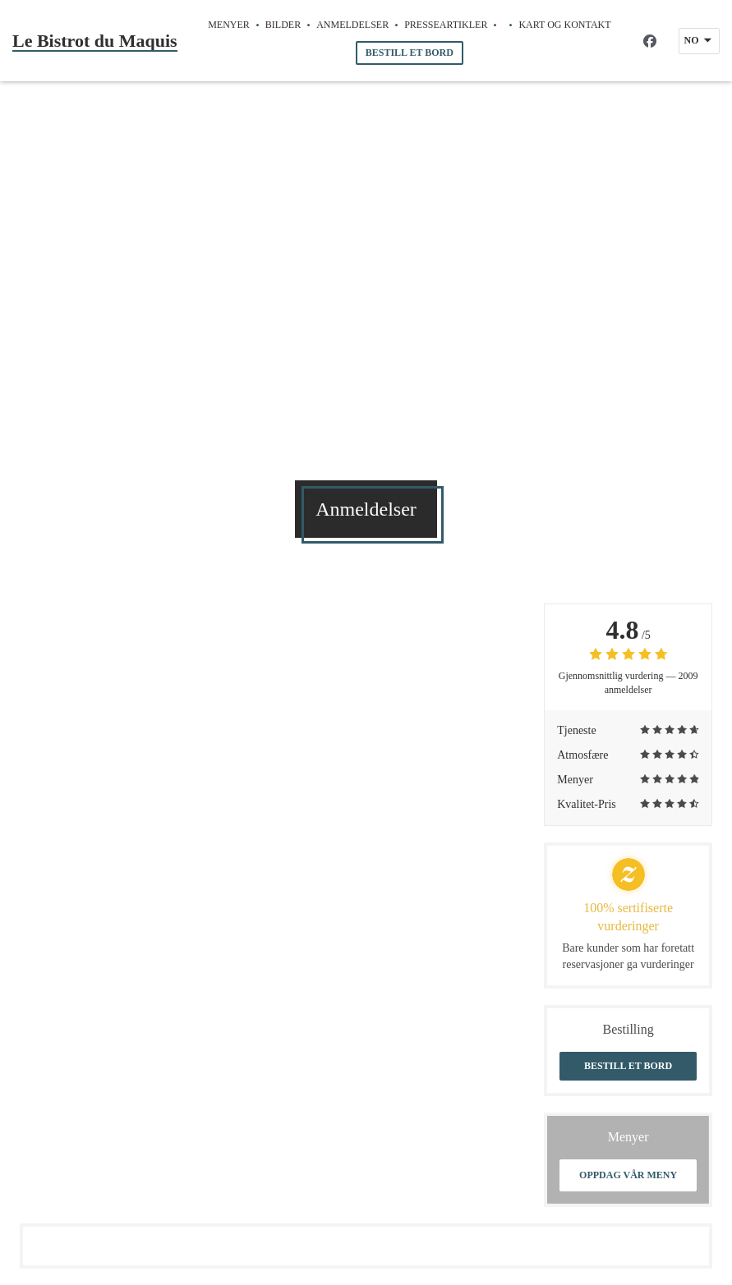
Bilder (283, 24)
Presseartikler (445, 24)
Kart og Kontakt (564, 24)
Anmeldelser (352, 24)
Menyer (229, 24)
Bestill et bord (409, 52)
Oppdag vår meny (628, 1175)
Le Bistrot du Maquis (94, 40)
